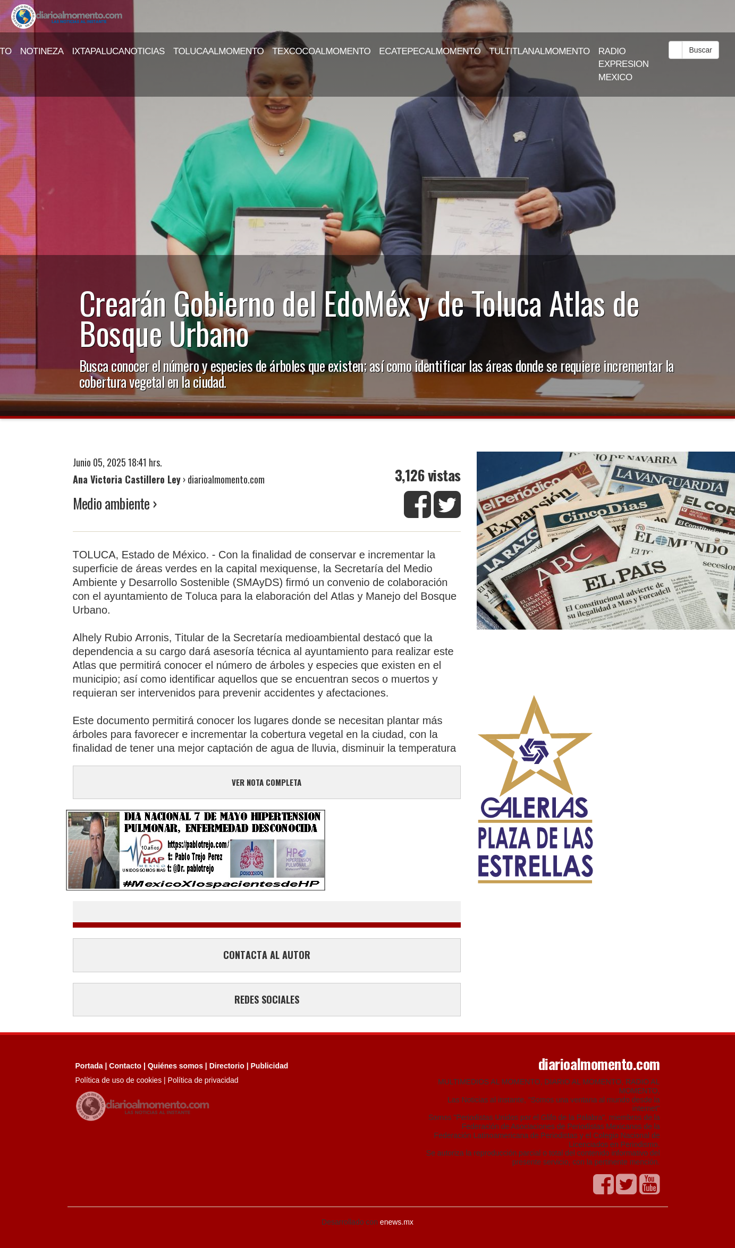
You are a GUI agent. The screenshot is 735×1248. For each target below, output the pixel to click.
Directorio (226, 1066)
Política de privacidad (203, 1080)
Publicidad (270, 1066)
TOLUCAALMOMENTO (218, 51)
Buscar (700, 50)
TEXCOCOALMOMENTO (321, 51)
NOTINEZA (42, 51)
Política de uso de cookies (118, 1080)
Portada (89, 1066)
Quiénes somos (175, 1066)
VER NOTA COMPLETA (266, 782)
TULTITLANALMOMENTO (539, 51)
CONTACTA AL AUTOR (266, 955)
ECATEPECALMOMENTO (429, 51)
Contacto (125, 1066)
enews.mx (396, 1222)
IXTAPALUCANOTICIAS (118, 51)
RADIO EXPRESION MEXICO (623, 64)
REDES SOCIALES (266, 999)
